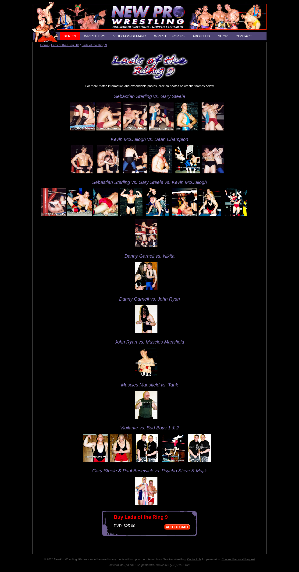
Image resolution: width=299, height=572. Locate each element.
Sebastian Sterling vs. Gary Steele (149, 96)
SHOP (223, 36)
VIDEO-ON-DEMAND (129, 36)
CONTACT (243, 36)
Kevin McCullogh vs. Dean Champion (149, 139)
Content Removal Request (238, 559)
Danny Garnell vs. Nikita (150, 256)
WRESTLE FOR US (169, 36)
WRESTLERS (94, 36)
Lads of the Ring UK (65, 45)
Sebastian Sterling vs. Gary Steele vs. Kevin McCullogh (149, 182)
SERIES (70, 36)
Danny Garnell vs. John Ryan (149, 299)
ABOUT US (201, 36)
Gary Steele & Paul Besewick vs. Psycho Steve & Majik (149, 470)
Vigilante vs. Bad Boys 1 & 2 (149, 427)
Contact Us (194, 559)
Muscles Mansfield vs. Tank (149, 384)
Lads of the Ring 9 (94, 45)
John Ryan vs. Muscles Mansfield (149, 341)
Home (44, 45)
